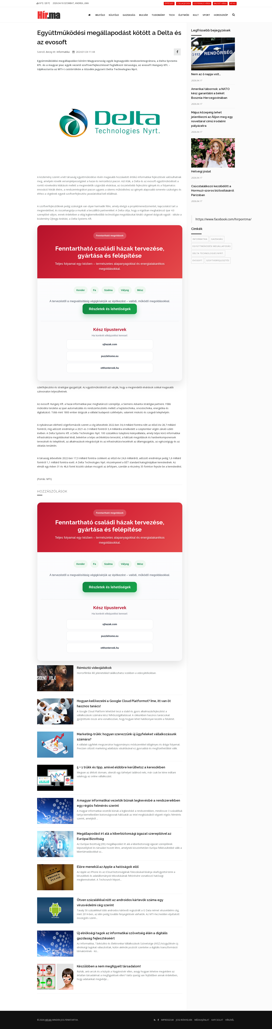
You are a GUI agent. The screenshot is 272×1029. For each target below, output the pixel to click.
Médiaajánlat (201, 1019)
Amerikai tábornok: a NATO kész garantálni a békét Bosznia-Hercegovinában (210, 93)
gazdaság (217, 239)
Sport (206, 14)
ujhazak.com (110, 344)
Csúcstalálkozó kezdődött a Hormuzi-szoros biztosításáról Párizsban (212, 190)
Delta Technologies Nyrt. (208, 253)
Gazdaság (129, 14)
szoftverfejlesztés (217, 260)
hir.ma (48, 1019)
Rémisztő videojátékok (94, 668)
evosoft (197, 260)
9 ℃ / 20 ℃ (43, 3)
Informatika (63, 51)
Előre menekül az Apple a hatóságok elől (108, 867)
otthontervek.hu (110, 368)
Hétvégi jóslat (201, 171)
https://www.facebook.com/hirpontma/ (223, 219)
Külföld (114, 14)
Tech (172, 14)
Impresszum (167, 1019)
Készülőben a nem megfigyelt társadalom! (109, 966)
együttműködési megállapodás (212, 246)
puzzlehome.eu (109, 356)
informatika (200, 239)
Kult (196, 14)
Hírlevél (229, 1019)
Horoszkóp (221, 14)
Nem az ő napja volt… (206, 74)
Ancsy (49, 51)
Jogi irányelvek (184, 1019)
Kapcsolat (217, 1019)
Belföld (100, 14)
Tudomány (158, 14)
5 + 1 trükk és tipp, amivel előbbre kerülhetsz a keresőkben (121, 767)
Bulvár (143, 14)
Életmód (183, 14)
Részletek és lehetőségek (110, 309)
